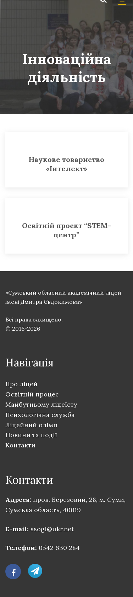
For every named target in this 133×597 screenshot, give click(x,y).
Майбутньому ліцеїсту (41, 404)
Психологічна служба (40, 415)
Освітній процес (32, 394)
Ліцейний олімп (31, 425)
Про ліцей (21, 384)
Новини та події (31, 435)
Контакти (20, 445)
